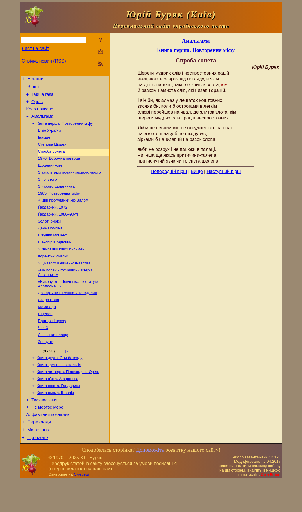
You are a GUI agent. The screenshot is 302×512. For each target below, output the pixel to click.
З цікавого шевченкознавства (64, 280)
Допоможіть (150, 482)
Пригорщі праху (52, 342)
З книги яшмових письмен (61, 265)
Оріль (37, 105)
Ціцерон (45, 335)
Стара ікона (48, 319)
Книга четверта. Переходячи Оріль (68, 397)
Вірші (33, 88)
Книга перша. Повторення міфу (65, 129)
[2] (67, 374)
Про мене (37, 469)
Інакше (44, 144)
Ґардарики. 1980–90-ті (58, 227)
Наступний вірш (224, 171)
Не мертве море (47, 435)
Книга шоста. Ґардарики (58, 412)
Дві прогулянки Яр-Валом (66, 212)
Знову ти (46, 365)
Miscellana (38, 460)
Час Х (43, 350)
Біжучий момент (52, 250)
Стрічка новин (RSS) (44, 61)
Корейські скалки (53, 273)
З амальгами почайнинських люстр (69, 182)
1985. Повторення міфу (59, 205)
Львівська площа (53, 357)
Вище (197, 171)
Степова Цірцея (52, 152)
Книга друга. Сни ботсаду (60, 381)
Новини (35, 79)
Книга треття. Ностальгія (59, 389)
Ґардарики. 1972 (52, 220)
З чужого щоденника (56, 197)
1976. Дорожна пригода (59, 167)
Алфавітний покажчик (47, 444)
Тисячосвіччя (44, 427)
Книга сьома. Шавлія (55, 419)
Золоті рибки (49, 235)
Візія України (49, 137)
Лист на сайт (35, 48)
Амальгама (42, 121)
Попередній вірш (169, 171)
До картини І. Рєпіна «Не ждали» (67, 312)
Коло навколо (39, 113)
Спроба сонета (51, 159)
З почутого (47, 190)
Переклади (39, 452)
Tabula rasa (42, 97)
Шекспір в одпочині (55, 258)
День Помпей (50, 243)
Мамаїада (47, 327)
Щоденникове (50, 174)
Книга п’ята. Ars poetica (57, 404)
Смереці (81, 506)
